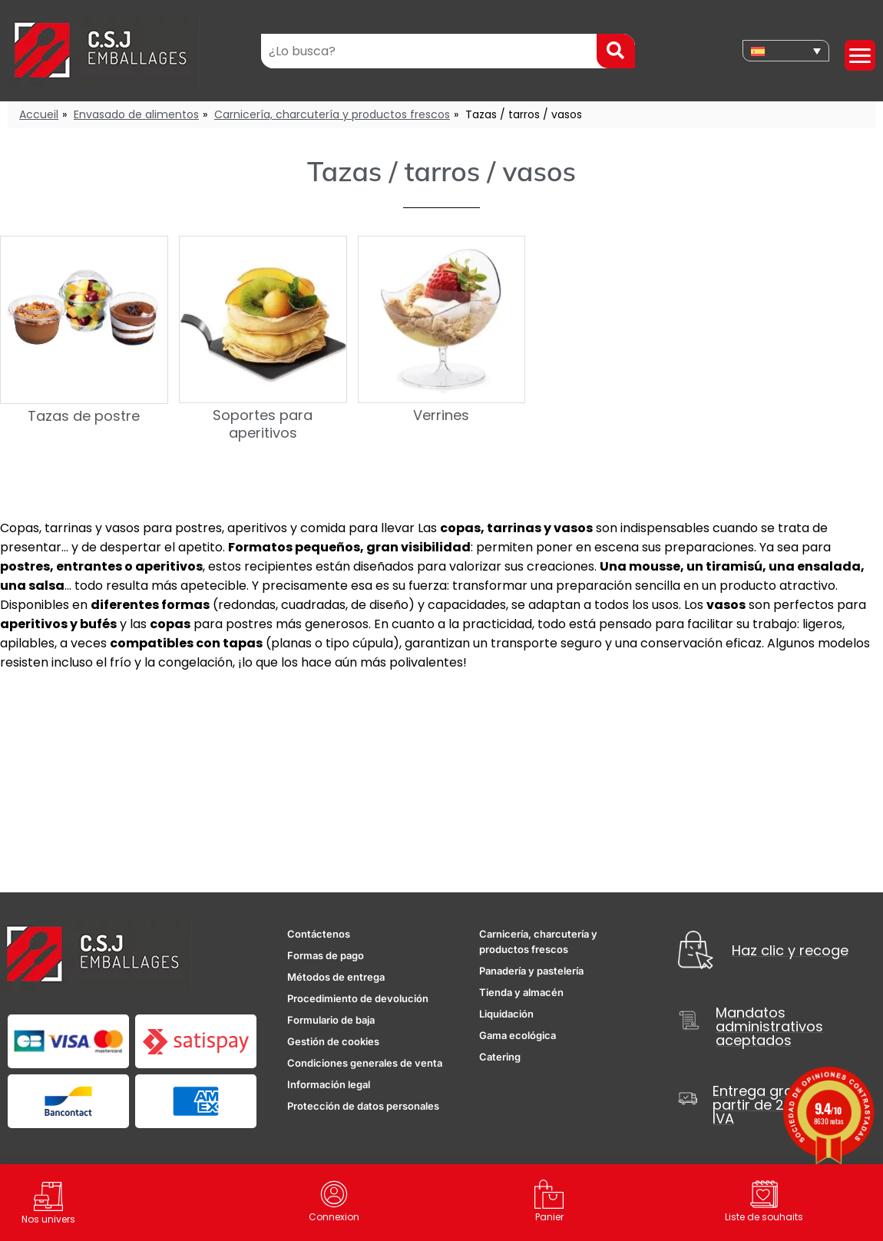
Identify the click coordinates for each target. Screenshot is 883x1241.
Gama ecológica (517, 1035)
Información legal (328, 1084)
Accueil (38, 114)
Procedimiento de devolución (357, 998)
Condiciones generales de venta (364, 1063)
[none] (785, 50)
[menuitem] (785, 50)
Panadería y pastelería (531, 971)
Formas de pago (325, 955)
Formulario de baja (331, 1020)
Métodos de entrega (336, 977)
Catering (500, 1057)
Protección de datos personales (363, 1106)
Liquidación (506, 1014)
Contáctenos (318, 934)
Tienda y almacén (521, 992)
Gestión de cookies (333, 1041)
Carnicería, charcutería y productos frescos (332, 114)
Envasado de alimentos (136, 114)
